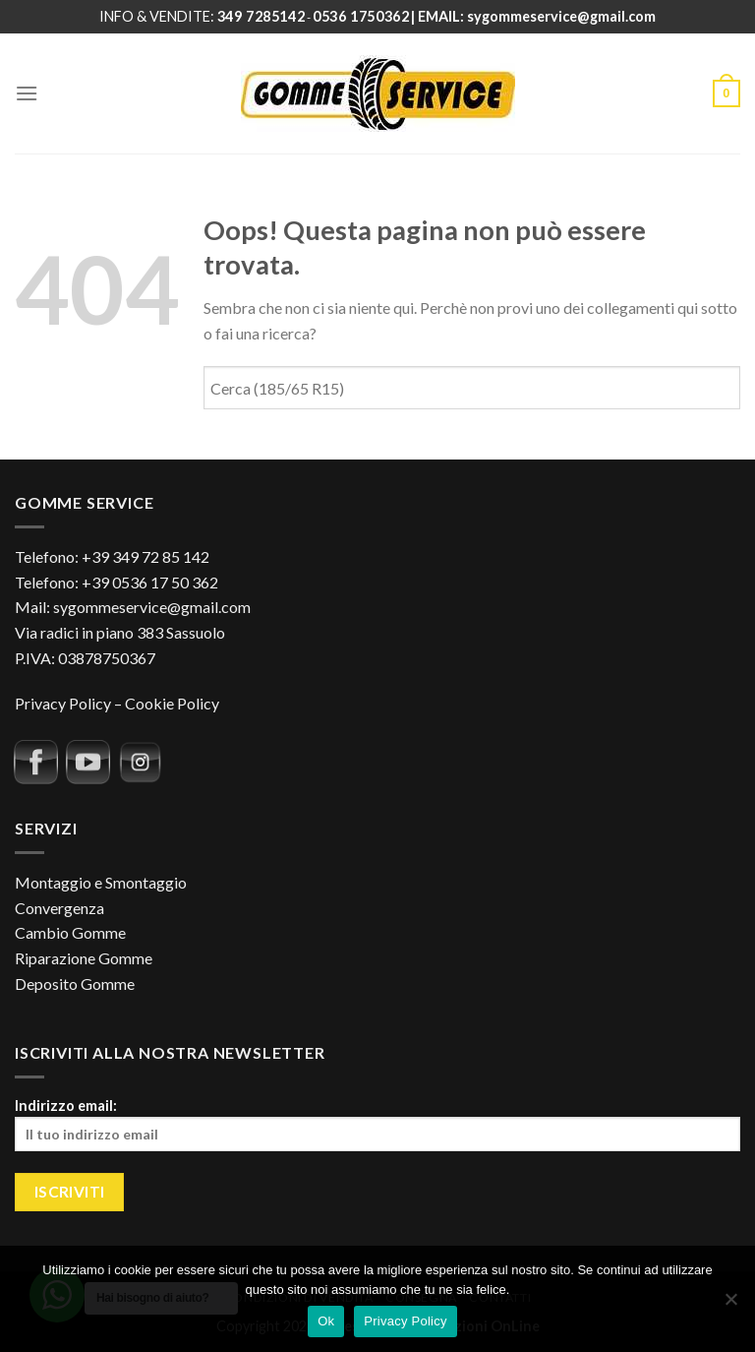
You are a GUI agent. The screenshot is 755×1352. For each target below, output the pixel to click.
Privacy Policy (63, 703)
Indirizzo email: (377, 1124)
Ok (326, 1321)
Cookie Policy (172, 703)
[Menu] (26, 93)
